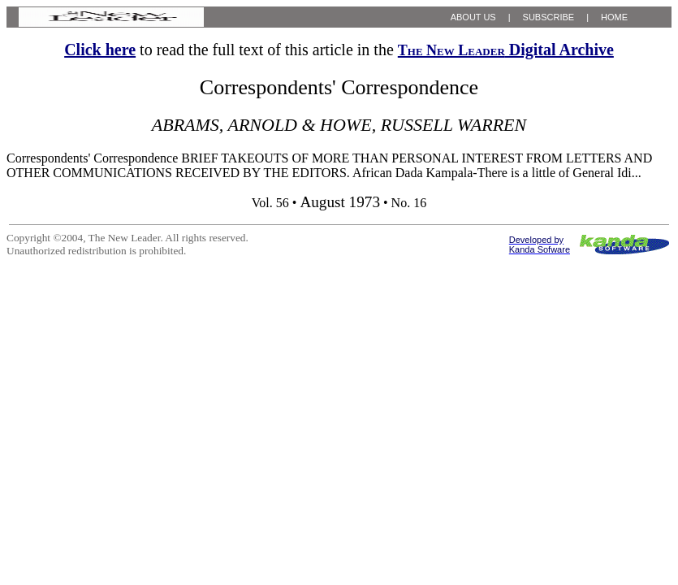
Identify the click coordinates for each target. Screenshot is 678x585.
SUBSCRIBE (549, 17)
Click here (100, 49)
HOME (614, 17)
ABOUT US (473, 17)
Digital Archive (506, 49)
